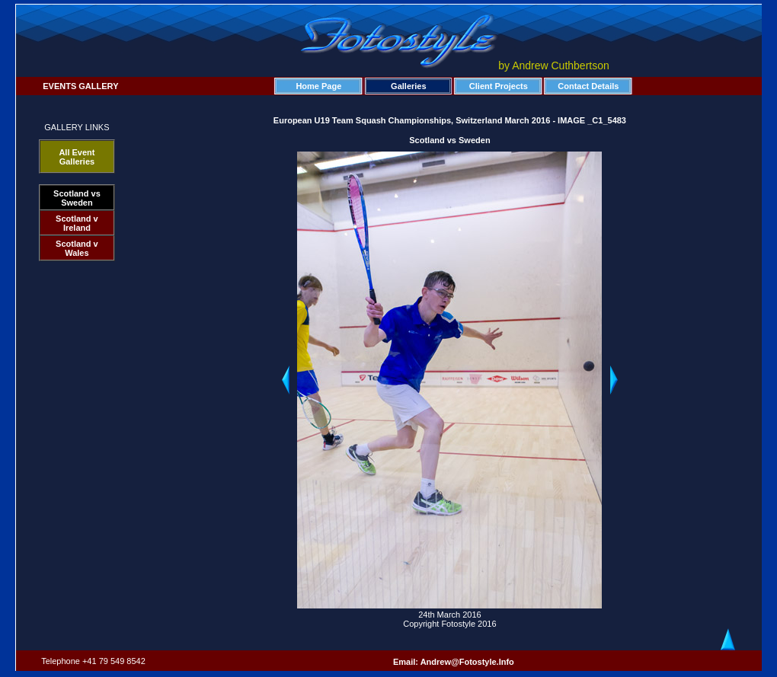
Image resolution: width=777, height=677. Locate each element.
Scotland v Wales (77, 248)
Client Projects (498, 86)
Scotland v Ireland (77, 223)
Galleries (408, 86)
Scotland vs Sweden (77, 198)
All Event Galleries (76, 157)
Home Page (318, 86)
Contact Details (588, 86)
